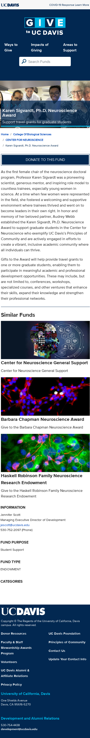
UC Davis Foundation (64, 633)
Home (5, 134)
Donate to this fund (45, 159)
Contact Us (57, 650)
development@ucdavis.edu (19, 729)
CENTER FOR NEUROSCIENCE (24, 140)
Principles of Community (67, 642)
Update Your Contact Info (67, 659)
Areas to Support (70, 47)
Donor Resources (13, 633)
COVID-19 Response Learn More (69, 5)
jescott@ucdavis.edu (15, 524)
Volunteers (9, 662)
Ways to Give (11, 47)
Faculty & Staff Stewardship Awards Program (16, 648)
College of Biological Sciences (32, 134)
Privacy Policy (11, 684)
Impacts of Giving (39, 47)
